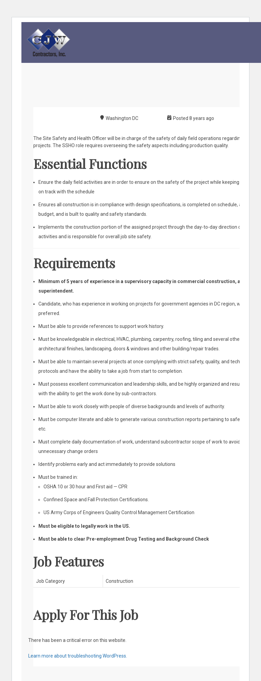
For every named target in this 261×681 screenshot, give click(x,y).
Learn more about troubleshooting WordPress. (77, 656)
